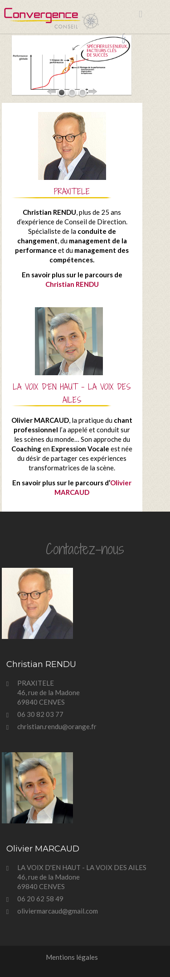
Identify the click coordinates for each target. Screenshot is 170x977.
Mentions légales (72, 957)
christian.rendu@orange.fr (57, 726)
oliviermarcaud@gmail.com (57, 911)
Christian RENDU (72, 284)
